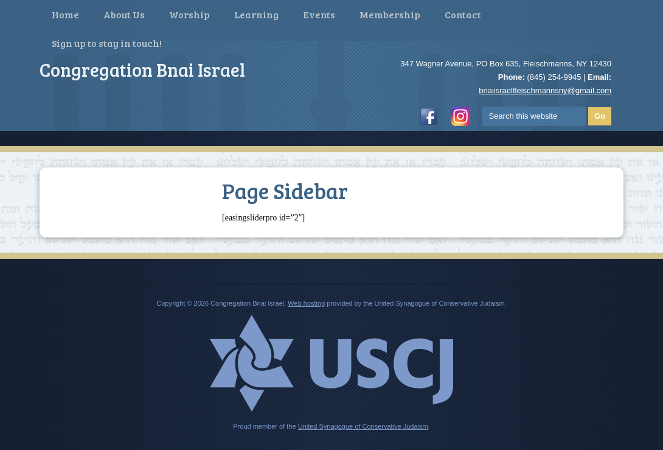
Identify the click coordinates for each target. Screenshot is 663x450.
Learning (256, 14)
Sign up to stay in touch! (107, 43)
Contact (463, 14)
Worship (189, 14)
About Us (124, 14)
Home (65, 14)
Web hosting (306, 303)
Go (599, 116)
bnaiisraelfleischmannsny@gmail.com (545, 90)
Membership (389, 14)
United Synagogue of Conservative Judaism (363, 426)
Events (319, 14)
